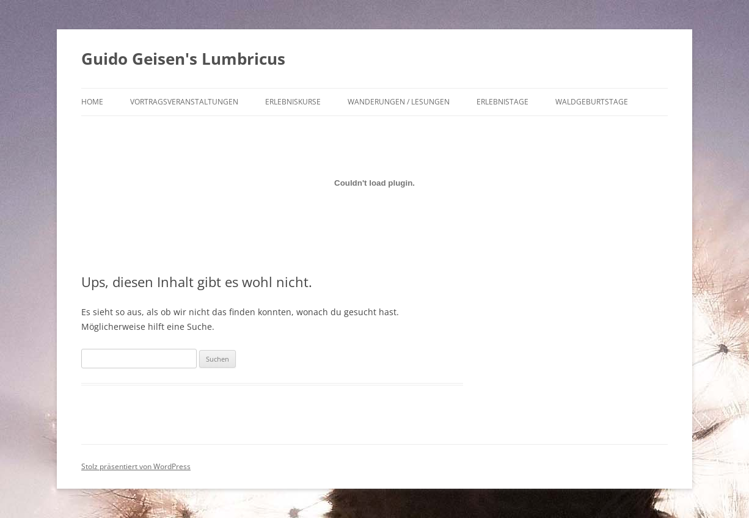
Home (92, 102)
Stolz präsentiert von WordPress (136, 466)
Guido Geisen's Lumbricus (183, 59)
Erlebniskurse (293, 102)
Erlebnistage (502, 102)
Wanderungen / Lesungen (399, 102)
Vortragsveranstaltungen (184, 102)
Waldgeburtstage (591, 102)
